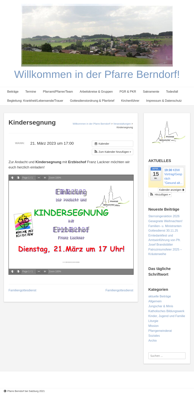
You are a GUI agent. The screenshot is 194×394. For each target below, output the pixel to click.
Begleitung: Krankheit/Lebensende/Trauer (35, 100)
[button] (112, 152)
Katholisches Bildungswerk (166, 311)
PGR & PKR (128, 91)
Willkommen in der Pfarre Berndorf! (97, 74)
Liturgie (153, 321)
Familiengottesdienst (22, 290)
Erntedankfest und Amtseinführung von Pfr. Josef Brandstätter (164, 240)
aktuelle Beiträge (159, 296)
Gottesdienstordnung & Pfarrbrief (92, 100)
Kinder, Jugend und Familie (166, 316)
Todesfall (172, 91)
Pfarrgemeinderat (160, 330)
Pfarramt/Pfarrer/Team (58, 91)
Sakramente (151, 91)
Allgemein (155, 301)
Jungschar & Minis (160, 306)
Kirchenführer (130, 100)
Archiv (152, 340)
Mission (153, 325)
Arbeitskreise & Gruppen (96, 91)
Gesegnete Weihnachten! (165, 221)
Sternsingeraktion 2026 (164, 216)
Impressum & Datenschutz (164, 100)
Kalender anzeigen (171, 189)
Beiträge (13, 91)
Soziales (154, 335)
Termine (30, 91)
